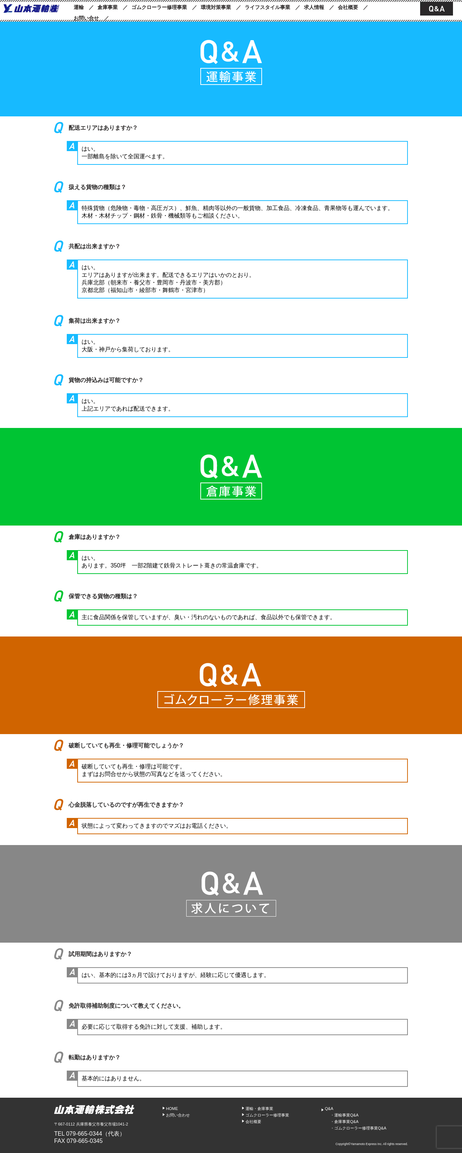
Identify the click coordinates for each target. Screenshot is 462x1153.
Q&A (329, 1108)
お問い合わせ (178, 1115)
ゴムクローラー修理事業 (159, 7)
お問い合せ (86, 18)
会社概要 (348, 7)
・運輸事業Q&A (344, 1115)
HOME (172, 1108)
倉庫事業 (107, 7)
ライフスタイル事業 (267, 7)
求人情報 (314, 7)
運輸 (79, 7)
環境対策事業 (216, 7)
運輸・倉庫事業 (259, 1108)
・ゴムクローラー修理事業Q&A (358, 1128)
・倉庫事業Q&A (344, 1121)
